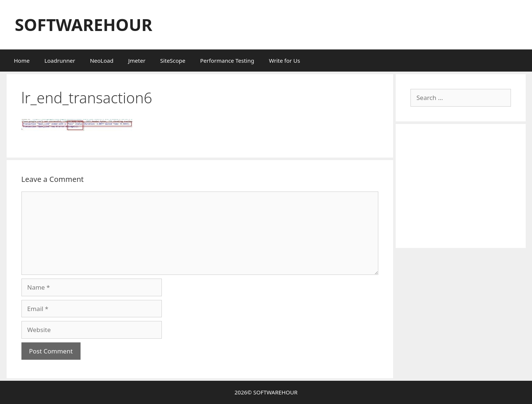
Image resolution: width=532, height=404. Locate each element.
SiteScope (172, 60)
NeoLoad (101, 60)
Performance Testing (227, 60)
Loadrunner (59, 60)
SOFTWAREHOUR (83, 24)
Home (22, 60)
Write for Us (284, 60)
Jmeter (137, 60)
